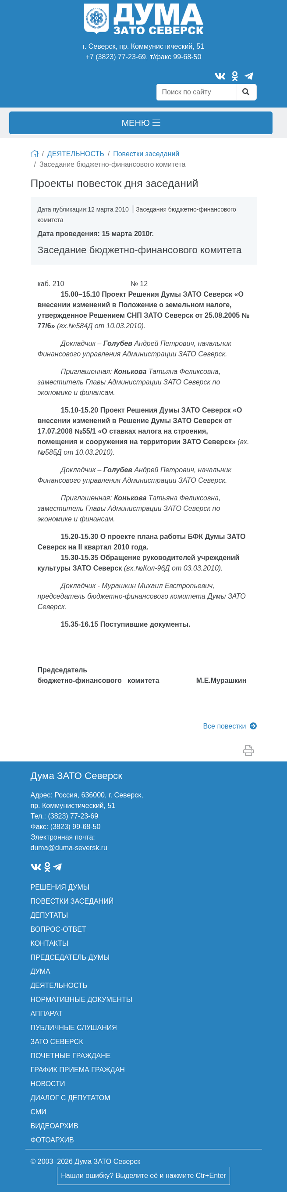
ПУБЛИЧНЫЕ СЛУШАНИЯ (74, 1027)
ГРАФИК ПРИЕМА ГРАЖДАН (78, 1070)
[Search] (196, 92)
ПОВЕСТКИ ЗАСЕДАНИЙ (72, 901)
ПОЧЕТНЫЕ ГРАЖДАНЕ (71, 1055)
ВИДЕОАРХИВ (54, 1126)
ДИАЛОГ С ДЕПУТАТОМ (70, 1098)
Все (229, 726)
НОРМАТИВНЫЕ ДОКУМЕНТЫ (81, 999)
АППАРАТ (47, 1013)
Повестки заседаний (146, 154)
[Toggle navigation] (141, 123)
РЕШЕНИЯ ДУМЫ (60, 887)
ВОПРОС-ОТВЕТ (58, 929)
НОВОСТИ (48, 1084)
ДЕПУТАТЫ (49, 915)
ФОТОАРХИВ (52, 1140)
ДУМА (40, 971)
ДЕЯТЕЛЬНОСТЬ (75, 154)
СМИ (38, 1112)
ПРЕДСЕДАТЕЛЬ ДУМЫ (70, 957)
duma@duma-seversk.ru (69, 847)
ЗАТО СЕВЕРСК (57, 1041)
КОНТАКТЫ (49, 943)
